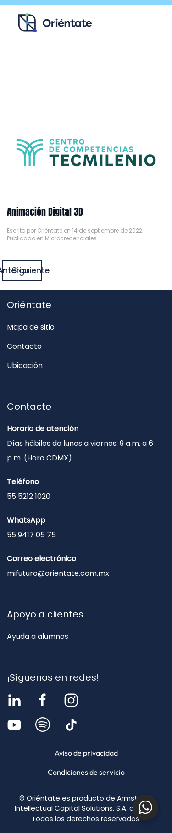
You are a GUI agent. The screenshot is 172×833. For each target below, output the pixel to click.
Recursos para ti (51, 62)
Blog (121, 62)
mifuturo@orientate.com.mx (58, 573)
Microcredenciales (71, 238)
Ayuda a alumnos (37, 636)
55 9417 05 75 (31, 535)
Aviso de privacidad (86, 752)
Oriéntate (49, 230)
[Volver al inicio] (55, 23)
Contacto (86, 82)
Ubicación (25, 365)
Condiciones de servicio (86, 772)
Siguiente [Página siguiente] (31, 270)
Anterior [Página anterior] (12, 270)
